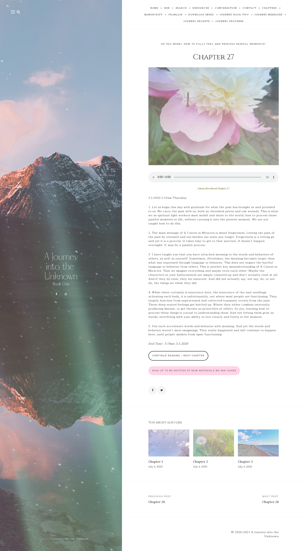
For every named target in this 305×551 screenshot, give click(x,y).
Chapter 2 (200, 461)
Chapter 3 (245, 461)
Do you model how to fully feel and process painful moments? (213, 44)
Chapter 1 (155, 461)
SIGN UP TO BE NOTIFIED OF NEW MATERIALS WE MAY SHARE (194, 370)
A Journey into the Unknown (69, 538)
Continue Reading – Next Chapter (178, 355)
